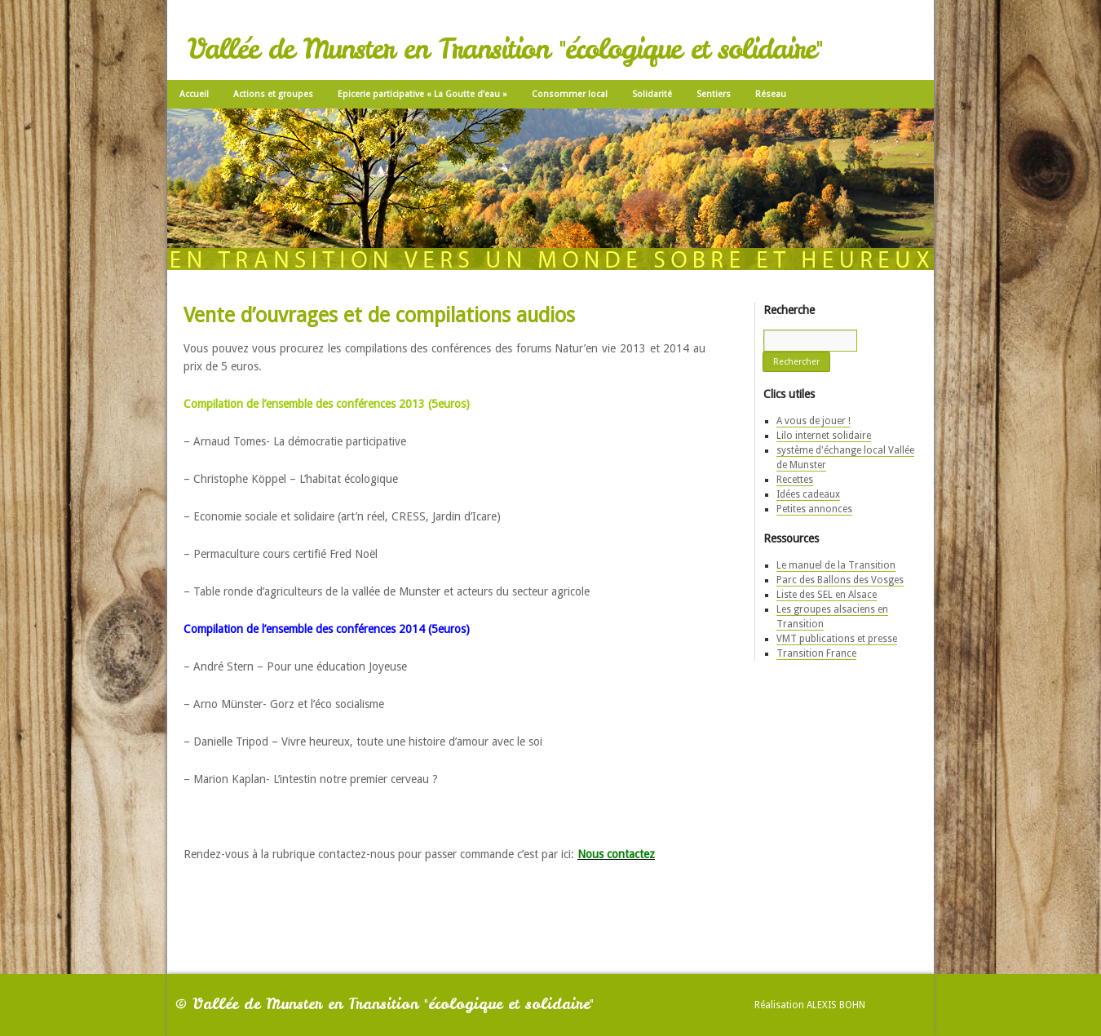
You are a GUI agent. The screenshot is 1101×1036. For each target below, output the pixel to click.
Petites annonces (814, 509)
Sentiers (713, 94)
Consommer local (570, 94)
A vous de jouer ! (813, 421)
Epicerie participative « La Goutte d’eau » (422, 94)
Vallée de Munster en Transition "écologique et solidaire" (505, 49)
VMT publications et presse (836, 638)
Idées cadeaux (808, 494)
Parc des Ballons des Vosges (840, 580)
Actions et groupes (273, 94)
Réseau (770, 94)
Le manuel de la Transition (835, 565)
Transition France (816, 653)
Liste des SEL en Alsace (826, 594)
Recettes (794, 479)
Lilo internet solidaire (823, 435)
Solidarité (652, 94)
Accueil (194, 94)
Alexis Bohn (836, 1005)
